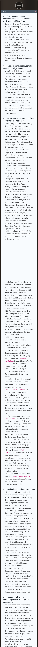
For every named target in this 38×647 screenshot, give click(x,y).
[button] (19, 9)
